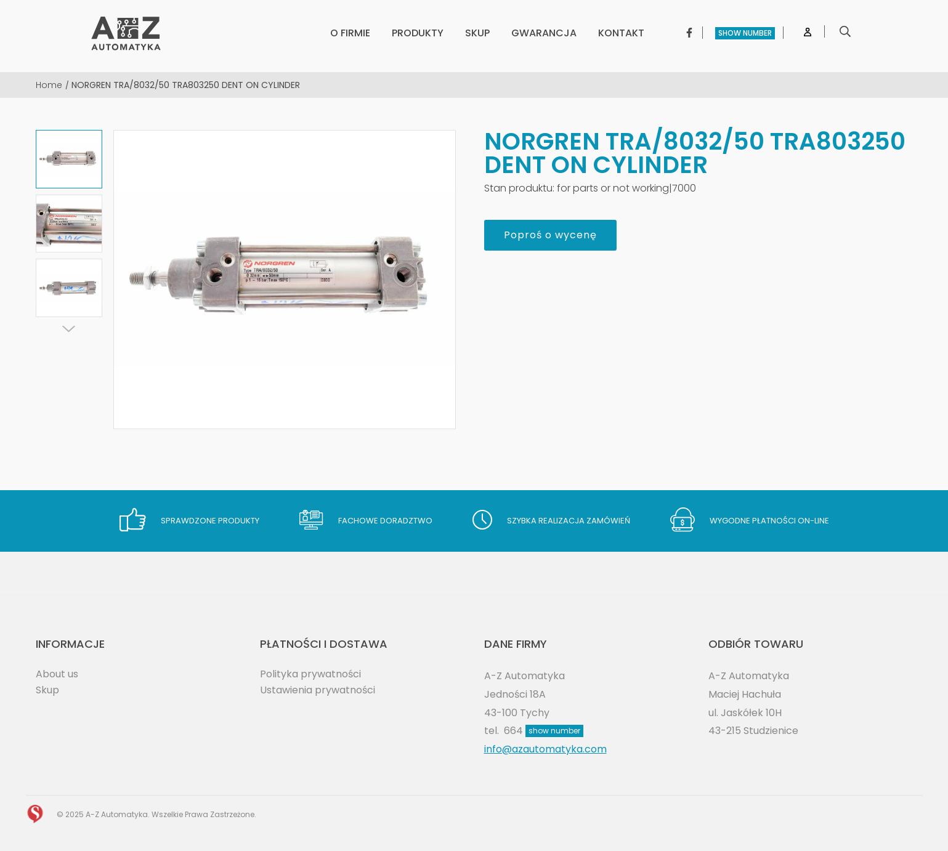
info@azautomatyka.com (545, 749)
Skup (47, 690)
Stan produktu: (519, 188)
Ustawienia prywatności (317, 690)
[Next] (69, 329)
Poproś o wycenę (550, 235)
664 (543, 731)
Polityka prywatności (310, 674)
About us (57, 674)
